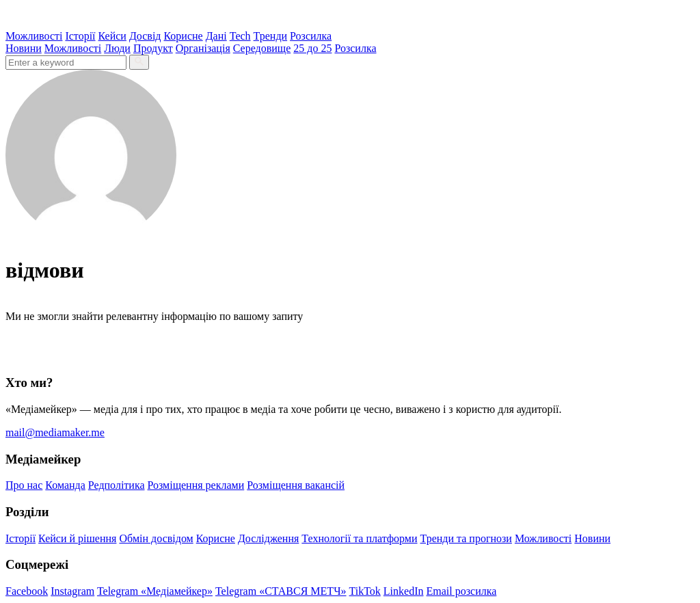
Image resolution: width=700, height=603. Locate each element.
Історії (80, 36)
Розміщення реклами (196, 485)
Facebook (26, 591)
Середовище (262, 48)
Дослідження (268, 538)
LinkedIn (403, 591)
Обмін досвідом (156, 538)
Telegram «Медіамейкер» (155, 591)
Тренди (271, 36)
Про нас (23, 485)
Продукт (153, 48)
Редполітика (116, 485)
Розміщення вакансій (296, 485)
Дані (216, 36)
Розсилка (311, 36)
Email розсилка (462, 591)
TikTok (365, 591)
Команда (65, 485)
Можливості (33, 36)
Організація (203, 48)
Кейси (112, 36)
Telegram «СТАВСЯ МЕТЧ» (281, 591)
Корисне (182, 36)
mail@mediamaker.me (55, 432)
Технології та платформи (359, 538)
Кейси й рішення (77, 538)
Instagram (72, 591)
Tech (240, 36)
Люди (117, 48)
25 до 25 (312, 48)
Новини (23, 48)
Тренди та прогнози (466, 538)
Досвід (145, 36)
